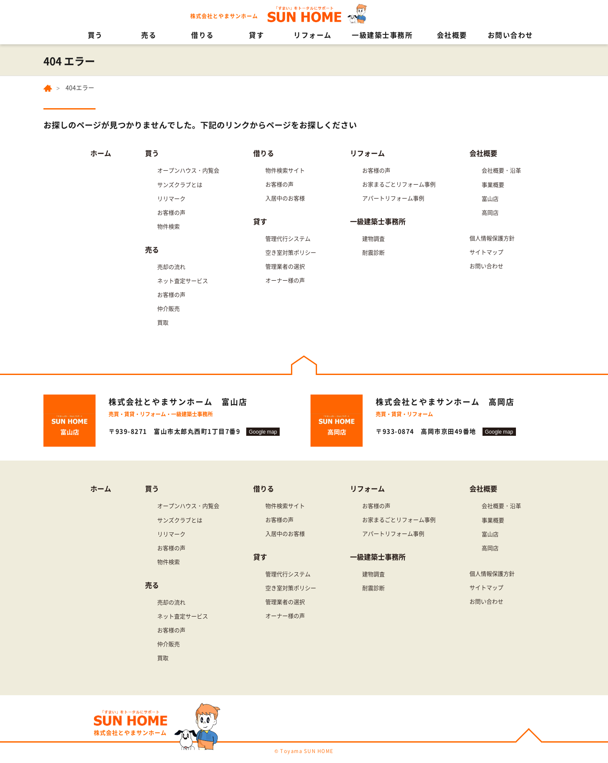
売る (148, 35)
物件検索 (168, 226)
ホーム (100, 153)
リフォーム (313, 35)
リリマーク (171, 198)
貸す (256, 35)
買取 (163, 322)
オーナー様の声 (285, 280)
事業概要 (493, 184)
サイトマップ (486, 252)
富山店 (490, 198)
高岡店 (490, 212)
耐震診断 (373, 252)
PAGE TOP (529, 736)
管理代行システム (288, 238)
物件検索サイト (285, 170)
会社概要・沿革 (501, 170)
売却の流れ (171, 266)
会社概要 (452, 35)
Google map (263, 431)
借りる (202, 35)
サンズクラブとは (179, 184)
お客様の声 (171, 212)
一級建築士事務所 (382, 35)
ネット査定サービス (182, 280)
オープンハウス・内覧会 (188, 170)
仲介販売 (168, 308)
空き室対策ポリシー (290, 252)
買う (95, 35)
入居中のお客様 (285, 198)
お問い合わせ (510, 35)
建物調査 (373, 238)
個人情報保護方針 (492, 238)
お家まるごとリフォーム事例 (399, 184)
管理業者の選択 (285, 266)
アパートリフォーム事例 (393, 198)
